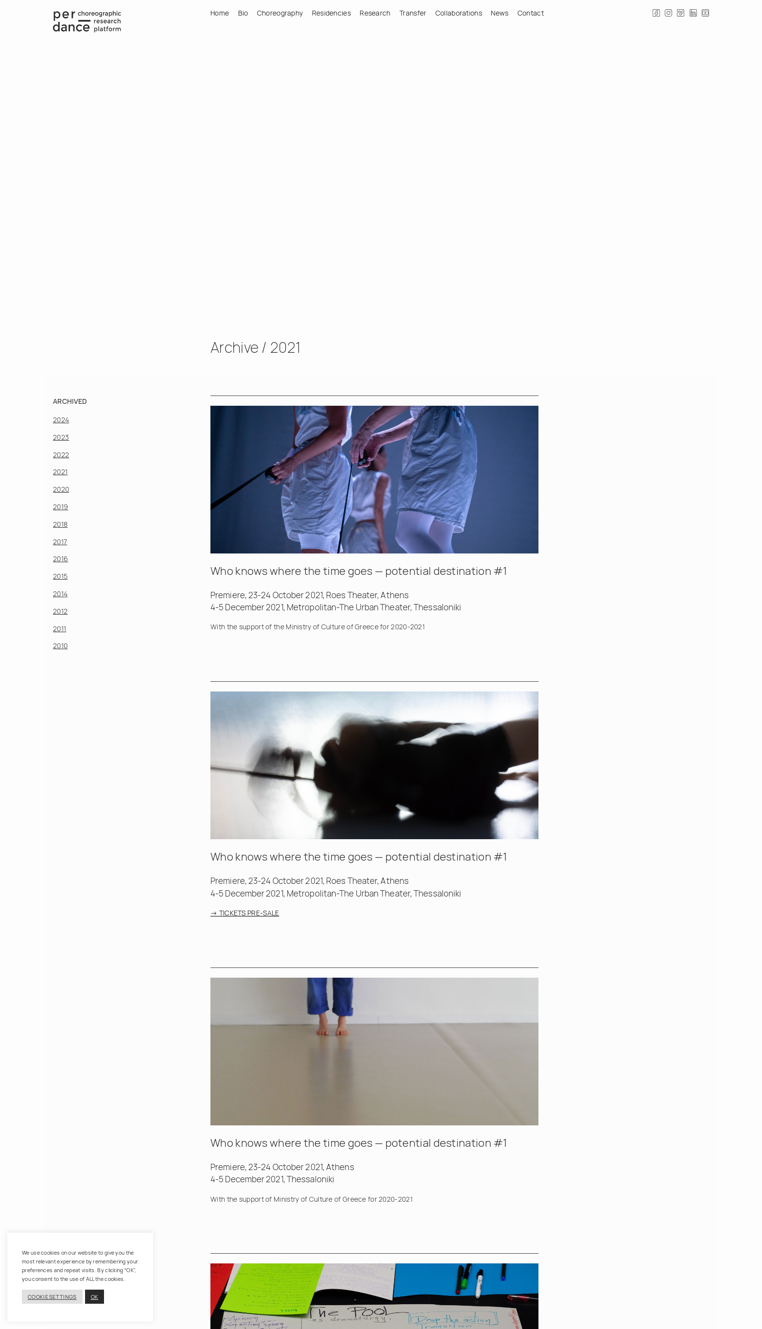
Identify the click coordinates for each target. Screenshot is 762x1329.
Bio (243, 12)
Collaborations (458, 12)
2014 (60, 593)
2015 (60, 576)
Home (219, 12)
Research (375, 12)
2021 (60, 471)
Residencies (331, 12)
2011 (59, 628)
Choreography (280, 12)
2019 (60, 506)
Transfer (412, 12)
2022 (61, 454)
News (499, 12)
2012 (60, 611)
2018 (60, 524)
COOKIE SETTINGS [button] (52, 1296)
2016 (60, 558)
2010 (60, 645)
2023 (61, 437)
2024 (61, 419)
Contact (531, 12)
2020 (61, 489)
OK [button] (95, 1296)
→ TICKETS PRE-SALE (244, 912)
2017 (60, 541)
